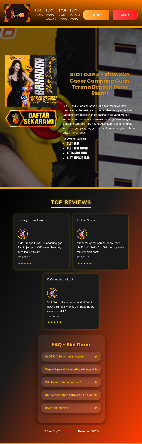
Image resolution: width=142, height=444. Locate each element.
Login (125, 15)
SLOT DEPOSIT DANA (76, 15)
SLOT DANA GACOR (51, 15)
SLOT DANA (39, 13)
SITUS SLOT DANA (63, 15)
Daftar (96, 15)
